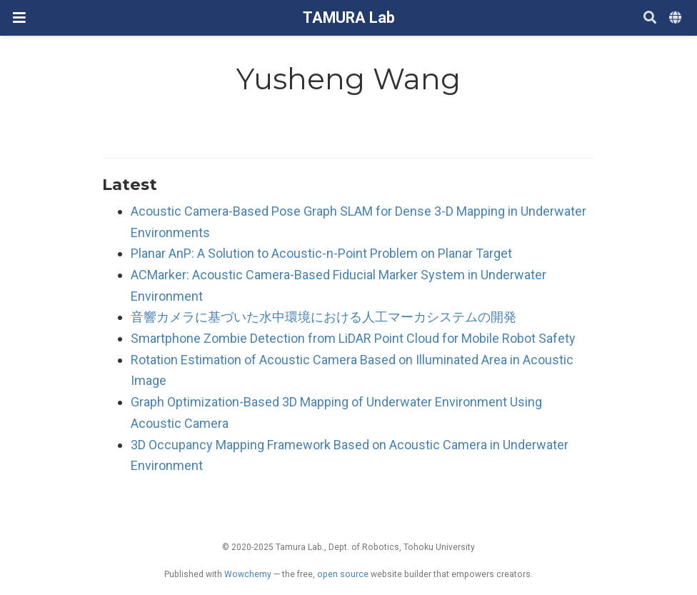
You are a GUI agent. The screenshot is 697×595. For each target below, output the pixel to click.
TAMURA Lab (349, 17)
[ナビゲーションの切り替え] (19, 17)
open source (342, 574)
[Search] (649, 18)
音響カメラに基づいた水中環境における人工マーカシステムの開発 (323, 316)
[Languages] (677, 18)
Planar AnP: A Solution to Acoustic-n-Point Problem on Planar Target (321, 253)
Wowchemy (247, 574)
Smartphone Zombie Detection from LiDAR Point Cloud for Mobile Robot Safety (353, 338)
